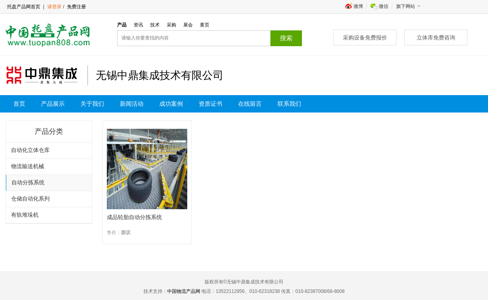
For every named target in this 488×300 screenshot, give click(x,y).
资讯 (138, 25)
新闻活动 (131, 104)
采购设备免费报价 (365, 37)
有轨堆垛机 (25, 215)
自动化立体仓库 (30, 150)
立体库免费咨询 (436, 37)
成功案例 (171, 104)
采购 (171, 25)
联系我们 (289, 104)
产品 (122, 25)
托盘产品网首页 (23, 6)
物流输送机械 (27, 166)
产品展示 (53, 104)
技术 (155, 25)
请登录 (54, 6)
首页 (19, 104)
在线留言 (250, 104)
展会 (188, 25)
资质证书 (210, 104)
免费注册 (76, 6)
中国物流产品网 (183, 291)
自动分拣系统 (28, 183)
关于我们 (92, 104)
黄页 (204, 25)
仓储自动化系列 (30, 199)
